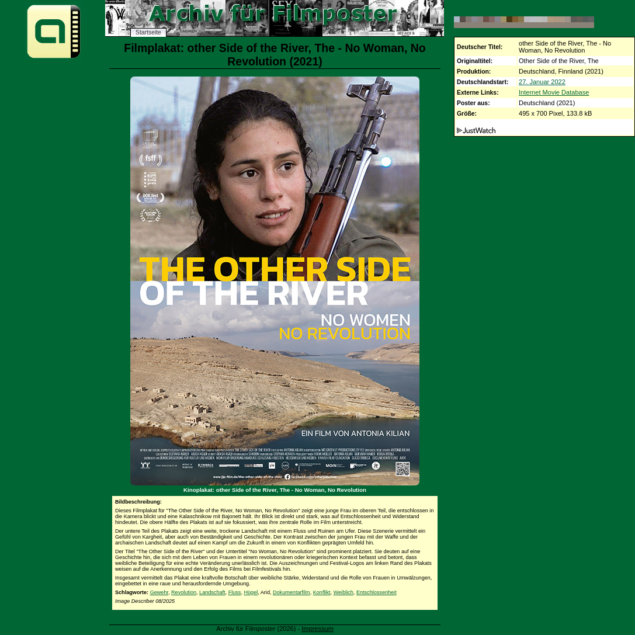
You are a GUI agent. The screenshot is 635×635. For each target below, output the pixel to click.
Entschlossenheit (376, 592)
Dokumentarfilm (291, 592)
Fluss (234, 592)
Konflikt (322, 592)
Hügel (251, 592)
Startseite (148, 32)
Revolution (183, 592)
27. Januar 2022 (542, 81)
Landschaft (212, 592)
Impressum (317, 628)
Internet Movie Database (554, 92)
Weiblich (343, 592)
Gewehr (159, 592)
